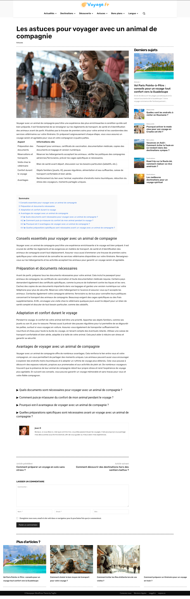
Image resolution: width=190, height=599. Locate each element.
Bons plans (150, 140)
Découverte (150, 110)
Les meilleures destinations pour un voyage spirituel (157, 180)
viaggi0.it (152, 596)
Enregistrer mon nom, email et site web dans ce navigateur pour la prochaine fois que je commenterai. (60, 518)
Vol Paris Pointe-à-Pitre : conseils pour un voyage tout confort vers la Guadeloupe (152, 88)
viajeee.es (161, 596)
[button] (144, 13)
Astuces (19, 42)
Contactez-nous (125, 596)
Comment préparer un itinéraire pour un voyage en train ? (164, 580)
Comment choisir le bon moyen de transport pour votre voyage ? (67, 580)
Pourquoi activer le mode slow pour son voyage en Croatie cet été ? (159, 129)
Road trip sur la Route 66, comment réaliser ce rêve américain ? (159, 163)
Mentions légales (140, 596)
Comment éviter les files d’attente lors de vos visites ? (117, 578)
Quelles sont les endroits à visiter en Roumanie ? (159, 113)
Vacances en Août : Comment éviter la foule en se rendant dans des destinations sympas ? (160, 147)
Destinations (150, 158)
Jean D (38, 428)
